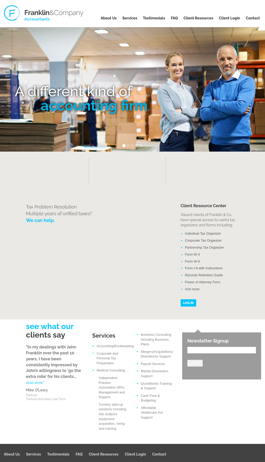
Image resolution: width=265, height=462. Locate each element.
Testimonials (154, 18)
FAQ (174, 18)
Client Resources (198, 18)
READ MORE (34, 382)
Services (129, 18)
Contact (253, 18)
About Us (109, 18)
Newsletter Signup (208, 341)
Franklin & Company (44, 13)
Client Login (229, 18)
